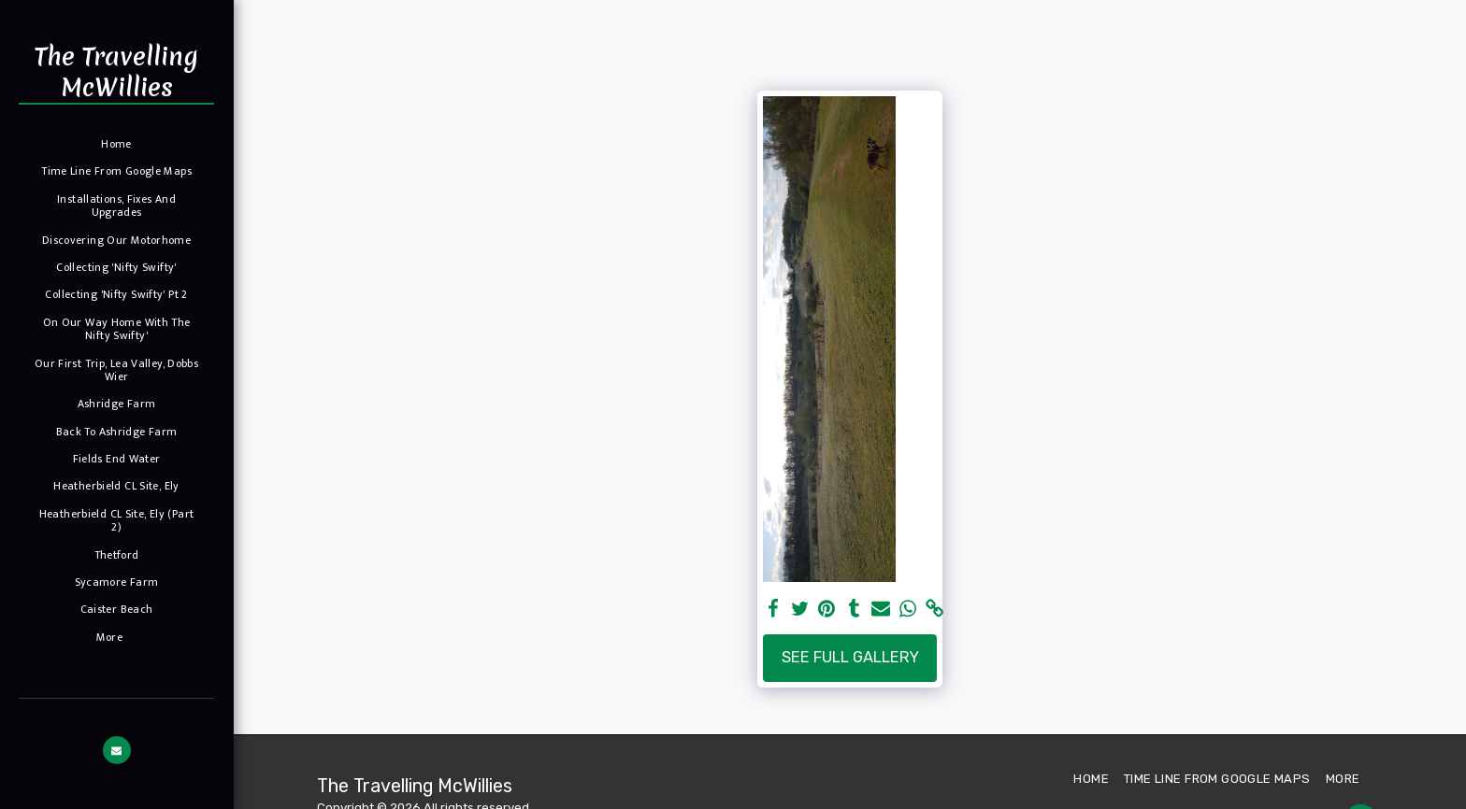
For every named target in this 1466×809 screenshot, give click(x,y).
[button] (117, 750)
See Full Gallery (850, 657)
